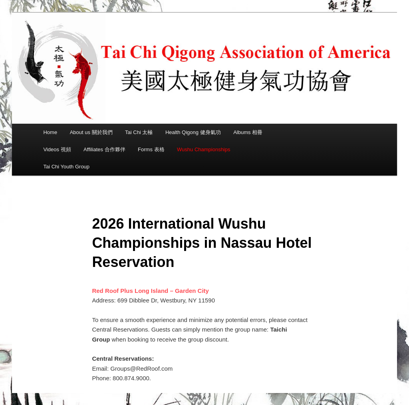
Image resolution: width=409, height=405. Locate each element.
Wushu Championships (203, 149)
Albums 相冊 (247, 132)
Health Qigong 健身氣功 (193, 132)
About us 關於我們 (91, 132)
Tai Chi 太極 (139, 132)
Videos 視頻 (57, 149)
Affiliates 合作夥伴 (104, 149)
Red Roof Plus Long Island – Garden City (150, 290)
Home (50, 132)
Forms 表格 (151, 149)
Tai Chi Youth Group (66, 167)
